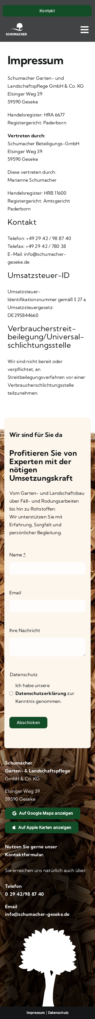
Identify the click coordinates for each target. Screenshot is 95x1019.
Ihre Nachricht (24, 630)
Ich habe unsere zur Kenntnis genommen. (44, 693)
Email (15, 593)
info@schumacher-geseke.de (37, 914)
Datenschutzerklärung (40, 693)
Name (17, 555)
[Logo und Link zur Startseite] (16, 30)
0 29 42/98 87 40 (24, 894)
